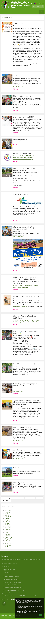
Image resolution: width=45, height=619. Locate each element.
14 (37, 498)
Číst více (16, 68)
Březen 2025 (8, 532)
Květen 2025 (8, 529)
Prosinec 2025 (8, 518)
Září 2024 (7, 542)
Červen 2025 (8, 528)
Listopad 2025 (8, 520)
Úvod (4, 17)
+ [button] (26, 3)
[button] (35, 3)
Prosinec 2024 (8, 537)
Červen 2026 (8, 509)
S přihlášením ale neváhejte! (20, 306)
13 (33, 498)
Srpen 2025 (8, 524)
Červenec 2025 (8, 526)
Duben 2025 (8, 531)
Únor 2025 (7, 534)
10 (22, 498)
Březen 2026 (8, 513)
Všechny (7, 547)
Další (8, 501)
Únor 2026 (7, 515)
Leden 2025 (8, 535)
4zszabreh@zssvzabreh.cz (10, 563)
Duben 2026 (8, 512)
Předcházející (6, 498)
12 (30, 498)
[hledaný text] (38, 6)
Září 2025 (7, 523)
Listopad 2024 (8, 539)
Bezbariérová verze (6, 615)
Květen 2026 (8, 510)
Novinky (9, 17)
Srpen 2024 (8, 543)
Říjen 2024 (7, 540)
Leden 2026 (8, 517)
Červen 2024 (8, 545)
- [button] (29, 3)
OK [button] (40, 615)
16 (3, 501)
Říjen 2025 (7, 521)
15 (41, 498)
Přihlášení (41, 3)
